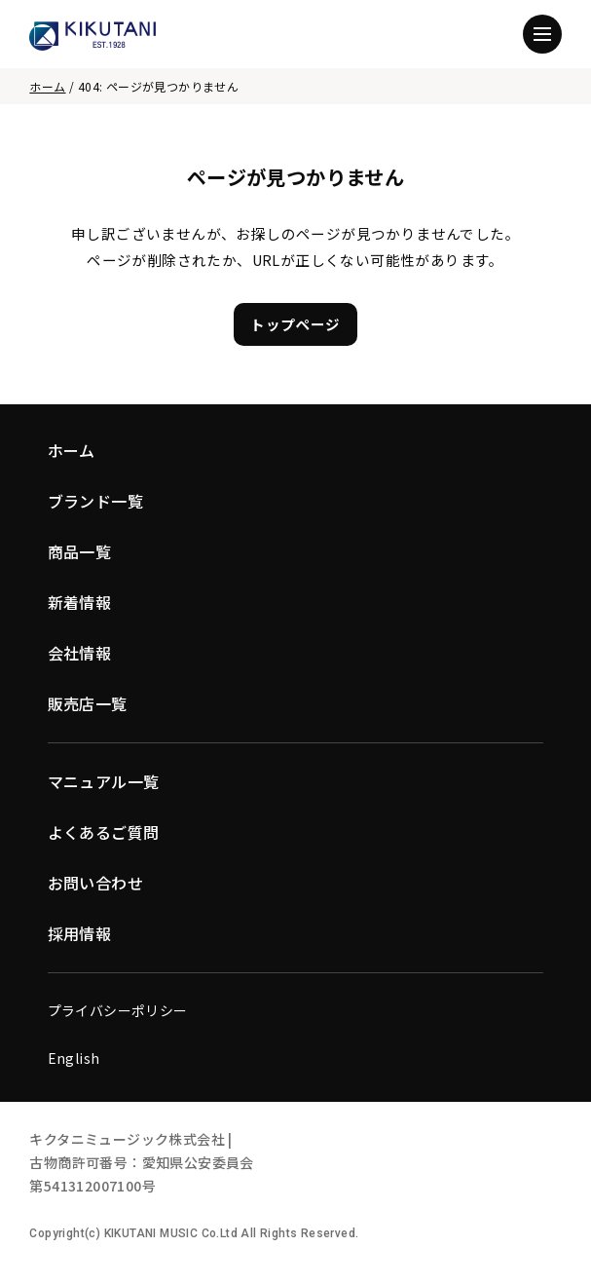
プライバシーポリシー (118, 1010)
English (74, 1058)
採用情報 (80, 933)
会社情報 (80, 652)
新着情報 (80, 602)
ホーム (47, 86)
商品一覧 (80, 551)
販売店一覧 (88, 703)
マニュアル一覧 (104, 781)
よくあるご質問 (104, 832)
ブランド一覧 (95, 500)
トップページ (295, 324)
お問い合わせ (95, 882)
